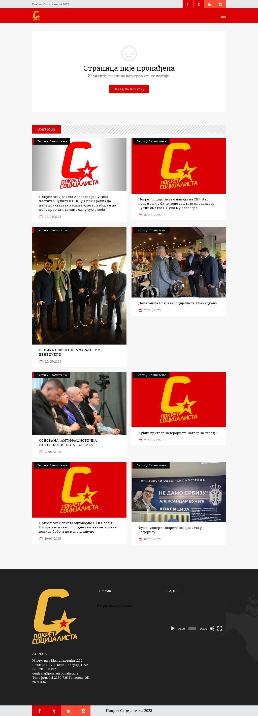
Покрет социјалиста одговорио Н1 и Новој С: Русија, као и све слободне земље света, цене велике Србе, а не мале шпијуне (78, 527)
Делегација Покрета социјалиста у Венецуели (177, 303)
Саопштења (58, 141)
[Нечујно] (212, 628)
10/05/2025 (52, 538)
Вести (42, 141)
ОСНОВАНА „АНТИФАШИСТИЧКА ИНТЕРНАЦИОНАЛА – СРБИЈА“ (68, 442)
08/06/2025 (52, 217)
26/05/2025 (52, 361)
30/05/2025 (152, 215)
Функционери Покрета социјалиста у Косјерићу (170, 530)
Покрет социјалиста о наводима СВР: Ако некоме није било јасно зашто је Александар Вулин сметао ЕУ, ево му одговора (176, 203)
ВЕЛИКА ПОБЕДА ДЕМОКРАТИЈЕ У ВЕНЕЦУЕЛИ (69, 352)
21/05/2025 (52, 452)
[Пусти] (172, 628)
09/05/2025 (152, 539)
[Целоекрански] (219, 628)
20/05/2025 (152, 440)
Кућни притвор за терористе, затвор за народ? (177, 433)
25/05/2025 (152, 310)
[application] (196, 617)
